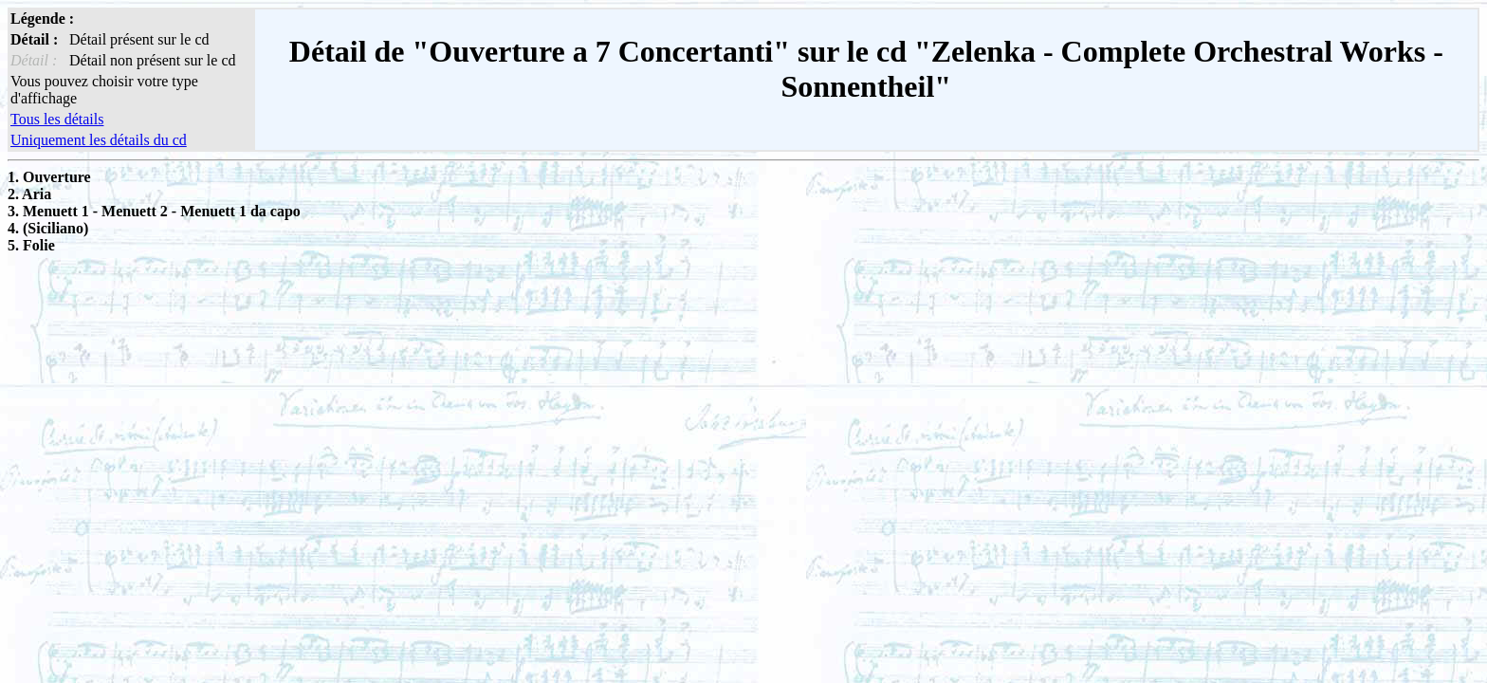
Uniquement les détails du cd (98, 140)
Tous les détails (56, 119)
